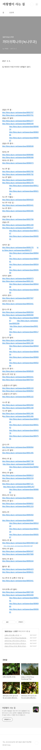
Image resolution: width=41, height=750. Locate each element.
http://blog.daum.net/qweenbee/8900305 (17, 211)
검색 (31, 4)
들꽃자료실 (8, 631)
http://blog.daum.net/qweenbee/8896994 (17, 447)
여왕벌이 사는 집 (14, 4)
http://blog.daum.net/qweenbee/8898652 (17, 504)
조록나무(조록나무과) (11, 635)
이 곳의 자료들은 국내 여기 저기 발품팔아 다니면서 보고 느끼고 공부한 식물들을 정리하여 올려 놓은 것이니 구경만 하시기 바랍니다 (16, 713)
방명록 (11, 13)
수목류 (15, 631)
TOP (36, 743)
